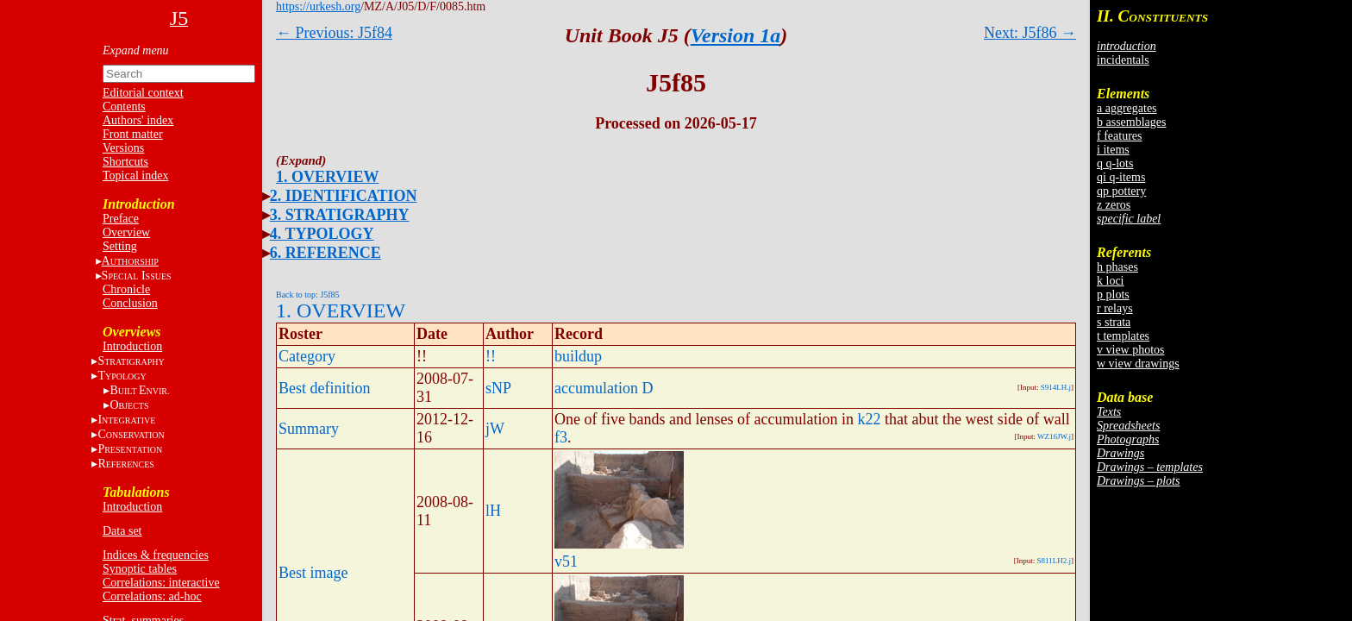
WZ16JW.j (1054, 436)
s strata (1113, 322)
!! (490, 356)
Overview (126, 232)
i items (1113, 149)
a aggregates (1127, 108)
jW (494, 428)
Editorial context (143, 92)
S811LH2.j (1054, 560)
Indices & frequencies (156, 555)
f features (1119, 135)
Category (307, 356)
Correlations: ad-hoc (152, 596)
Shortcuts (125, 161)
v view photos (1131, 349)
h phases (1117, 266)
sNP (498, 388)
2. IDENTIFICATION (343, 195)
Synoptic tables (140, 568)
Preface (121, 218)
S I (137, 275)
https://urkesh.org (318, 6)
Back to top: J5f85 (308, 294)
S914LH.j (1056, 387)
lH (493, 510)
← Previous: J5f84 (334, 32)
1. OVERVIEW (327, 176)
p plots (1113, 294)
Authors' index (138, 120)
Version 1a (736, 35)
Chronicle (126, 289)
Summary (309, 428)
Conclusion (130, 303)
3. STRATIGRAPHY (340, 214)
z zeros (1113, 204)
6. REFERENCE (325, 252)
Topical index (135, 175)
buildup (578, 356)
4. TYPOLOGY (322, 233)
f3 (560, 437)
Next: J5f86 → (1030, 32)
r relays (1115, 308)
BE (139, 390)
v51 (566, 561)
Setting (120, 246)
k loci (1110, 280)
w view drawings (1138, 363)
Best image (313, 572)
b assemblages (1131, 122)
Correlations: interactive (161, 582)
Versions (123, 147)
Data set (122, 530)
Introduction (132, 346)
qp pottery (1121, 191)
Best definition (325, 388)
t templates (1123, 335)
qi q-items (1121, 177)
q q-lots (1115, 163)
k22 (868, 419)
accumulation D (603, 388)
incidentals (1123, 59)
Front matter (133, 134)
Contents (124, 106)
